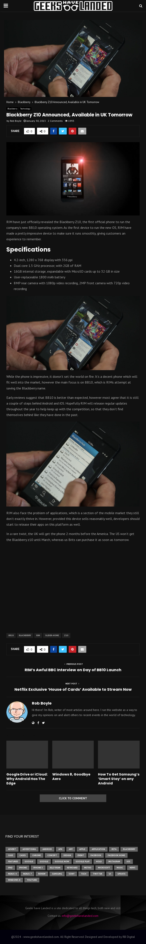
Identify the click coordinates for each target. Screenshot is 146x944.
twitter (97, 873)
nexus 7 (27, 873)
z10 (66, 635)
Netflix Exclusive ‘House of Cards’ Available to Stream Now (73, 689)
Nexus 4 (12, 873)
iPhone (23, 867)
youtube (32, 880)
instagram (114, 861)
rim (38, 635)
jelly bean (55, 867)
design (67, 855)
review (41, 873)
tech (83, 873)
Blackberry (12, 108)
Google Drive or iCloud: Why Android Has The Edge (27, 779)
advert (12, 849)
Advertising (29, 849)
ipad (10, 867)
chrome (36, 855)
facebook (96, 855)
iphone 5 (38, 867)
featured (13, 861)
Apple (82, 849)
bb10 (11, 635)
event (81, 855)
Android (47, 849)
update (121, 873)
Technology (25, 108)
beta (114, 849)
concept (52, 855)
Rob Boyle (15, 120)
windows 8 (14, 880)
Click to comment (73, 798)
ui (110, 873)
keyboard (72, 867)
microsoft (104, 867)
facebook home (116, 855)
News (132, 867)
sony (71, 873)
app (71, 849)
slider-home (52, 635)
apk (60, 849)
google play (82, 861)
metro (87, 867)
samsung (57, 873)
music (120, 867)
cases (23, 855)
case (10, 855)
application (98, 849)
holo (99, 861)
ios (128, 861)
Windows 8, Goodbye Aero (71, 776)
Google (44, 861)
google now (62, 861)
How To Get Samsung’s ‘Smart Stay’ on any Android (118, 779)
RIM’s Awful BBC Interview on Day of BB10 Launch (73, 669)
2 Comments (55, 120)
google (29, 861)
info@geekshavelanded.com (80, 916)
